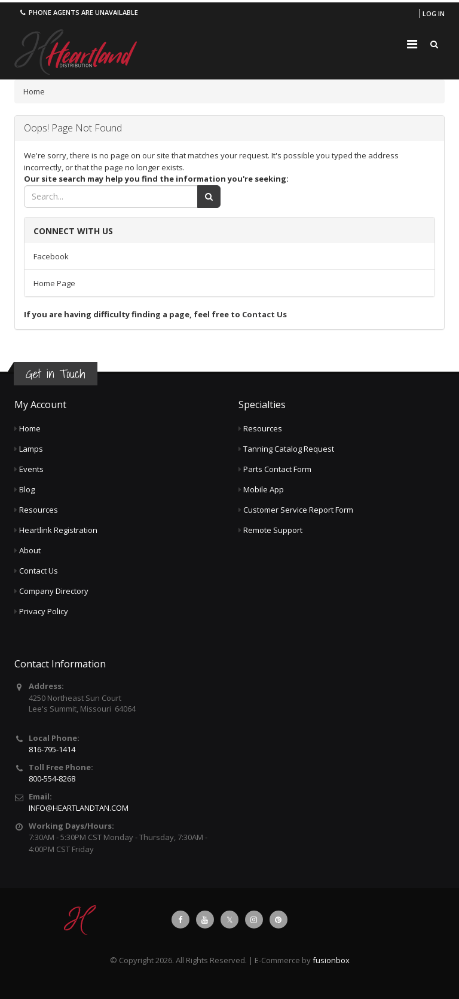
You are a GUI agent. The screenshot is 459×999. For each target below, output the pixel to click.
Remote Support (272, 530)
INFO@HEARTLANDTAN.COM (78, 807)
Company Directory (53, 591)
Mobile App (263, 489)
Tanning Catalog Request (288, 448)
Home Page (54, 283)
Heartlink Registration (58, 530)
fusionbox (331, 960)
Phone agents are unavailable (78, 12)
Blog (27, 489)
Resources (38, 509)
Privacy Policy (43, 611)
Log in (434, 13)
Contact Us (264, 314)
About (30, 550)
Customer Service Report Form (298, 509)
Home (34, 91)
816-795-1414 (52, 749)
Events (31, 469)
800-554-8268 (52, 778)
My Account (40, 404)
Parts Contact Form (277, 469)
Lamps (31, 448)
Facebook (51, 256)
